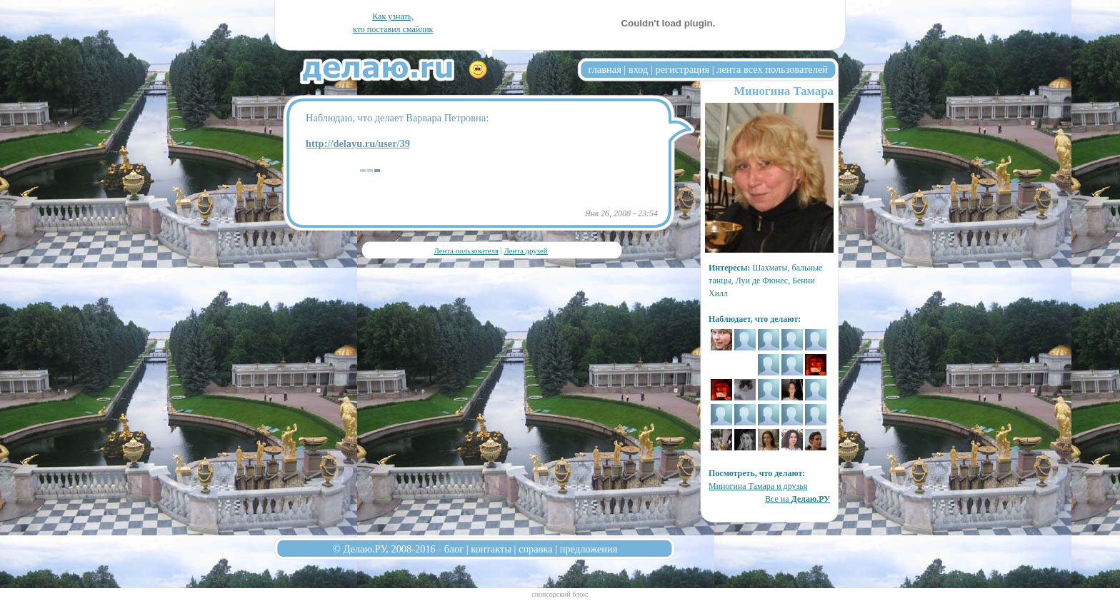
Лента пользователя (466, 250)
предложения (589, 549)
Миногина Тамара (784, 91)
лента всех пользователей (772, 69)
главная (605, 69)
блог (454, 549)
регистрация (682, 69)
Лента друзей (525, 250)
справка (536, 549)
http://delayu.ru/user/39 (358, 143)
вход (639, 69)
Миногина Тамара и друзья (758, 486)
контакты (491, 549)
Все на (797, 499)
